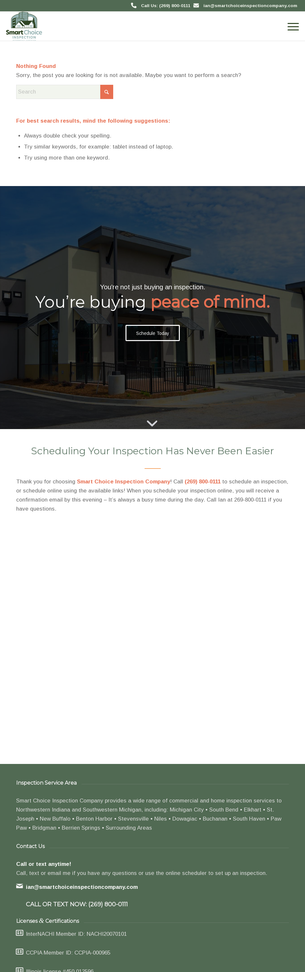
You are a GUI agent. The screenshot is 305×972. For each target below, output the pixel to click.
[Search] (64, 92)
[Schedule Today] (152, 333)
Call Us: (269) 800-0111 (166, 5)
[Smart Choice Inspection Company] (24, 26)
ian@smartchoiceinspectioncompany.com (250, 5)
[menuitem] (290, 26)
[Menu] (290, 26)
